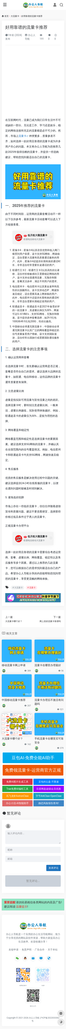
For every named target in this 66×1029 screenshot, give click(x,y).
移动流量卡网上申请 (14, 665)
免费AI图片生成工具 (17, 781)
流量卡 (22, 136)
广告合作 (40, 949)
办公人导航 (34, 1018)
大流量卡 (15, 16)
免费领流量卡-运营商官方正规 (33, 770)
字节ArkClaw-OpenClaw (49, 795)
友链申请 (13, 949)
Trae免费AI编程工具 (17, 788)
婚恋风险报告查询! (48, 803)
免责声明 (27, 949)
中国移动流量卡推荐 (14, 700)
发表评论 (53, 867)
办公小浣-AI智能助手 (17, 803)
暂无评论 (14, 813)
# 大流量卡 (17, 587)
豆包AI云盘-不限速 (49, 781)
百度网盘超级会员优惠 (48, 788)
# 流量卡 (31, 587)
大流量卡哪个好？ (12, 738)
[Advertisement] (33, 82)
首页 (6, 16)
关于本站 (53, 949)
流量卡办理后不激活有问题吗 (49, 701)
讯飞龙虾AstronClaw (17, 795)
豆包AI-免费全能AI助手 (33, 757)
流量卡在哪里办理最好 (47, 665)
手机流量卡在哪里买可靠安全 (49, 740)
